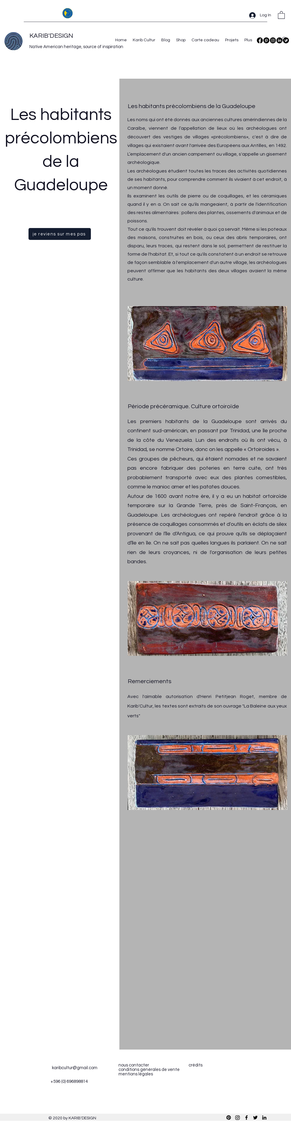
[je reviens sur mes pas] (60, 234)
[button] (281, 15)
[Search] (285, 39)
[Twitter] (255, 1118)
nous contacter (133, 1065)
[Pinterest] (266, 40)
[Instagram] (273, 40)
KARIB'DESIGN (51, 35)
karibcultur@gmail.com (74, 1068)
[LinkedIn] (264, 1118)
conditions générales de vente (149, 1069)
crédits (196, 1065)
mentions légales (135, 1074)
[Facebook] (260, 40)
